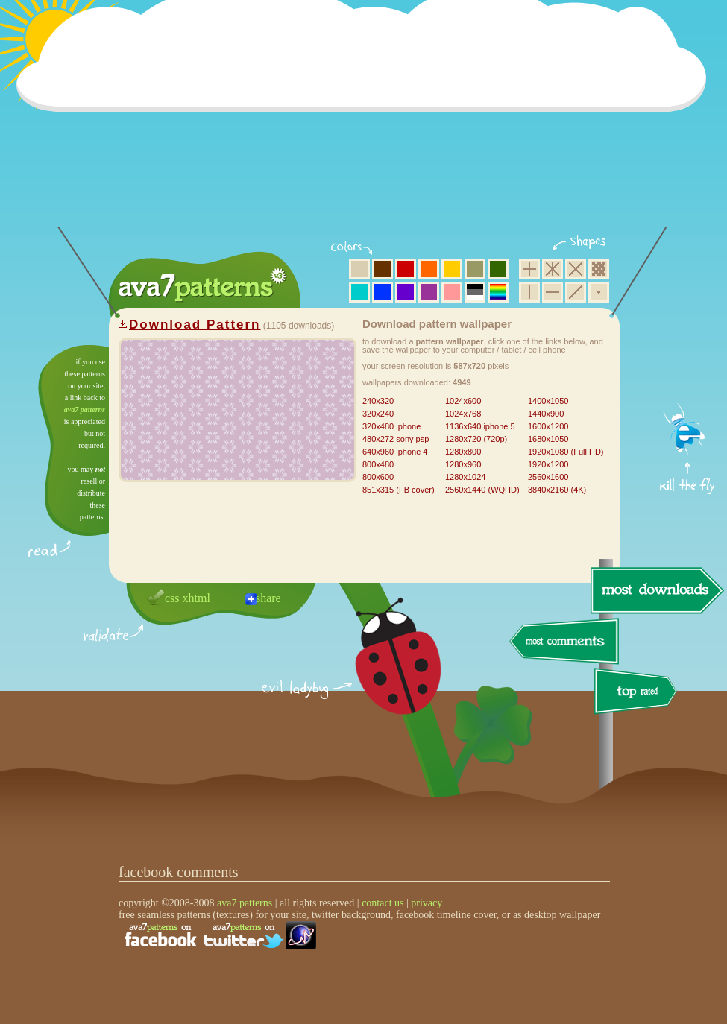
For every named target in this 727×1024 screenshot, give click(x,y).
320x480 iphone (391, 426)
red (405, 269)
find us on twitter (244, 935)
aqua (359, 292)
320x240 (378, 413)
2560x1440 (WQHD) (482, 489)
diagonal (575, 292)
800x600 (378, 477)
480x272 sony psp (395, 438)
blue (382, 292)
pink (451, 292)
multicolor (498, 292)
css (172, 598)
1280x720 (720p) (476, 438)
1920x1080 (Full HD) (566, 451)
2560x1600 (548, 477)
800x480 (378, 464)
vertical (529, 292)
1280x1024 (465, 477)
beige (359, 269)
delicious (383, 672)
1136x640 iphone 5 (480, 426)
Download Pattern (195, 324)
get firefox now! (688, 350)
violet (405, 292)
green (498, 269)
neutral (475, 292)
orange (428, 269)
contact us (382, 902)
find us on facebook (160, 935)
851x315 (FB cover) (398, 489)
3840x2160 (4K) (557, 489)
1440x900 (546, 413)
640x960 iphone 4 (394, 451)
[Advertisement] (366, 123)
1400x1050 (548, 400)
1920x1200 (548, 464)
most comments (565, 642)
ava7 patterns (84, 409)
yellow (451, 269)
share (268, 598)
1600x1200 (548, 426)
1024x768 (463, 413)
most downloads (655, 590)
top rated (638, 693)
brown (382, 269)
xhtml (196, 598)
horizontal (552, 292)
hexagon (552, 269)
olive (475, 269)
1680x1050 (548, 438)
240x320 (378, 400)
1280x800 (463, 451)
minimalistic (598, 292)
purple (428, 292)
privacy (426, 902)
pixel (598, 269)
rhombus (575, 269)
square (529, 269)
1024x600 (463, 400)
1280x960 (463, 464)
